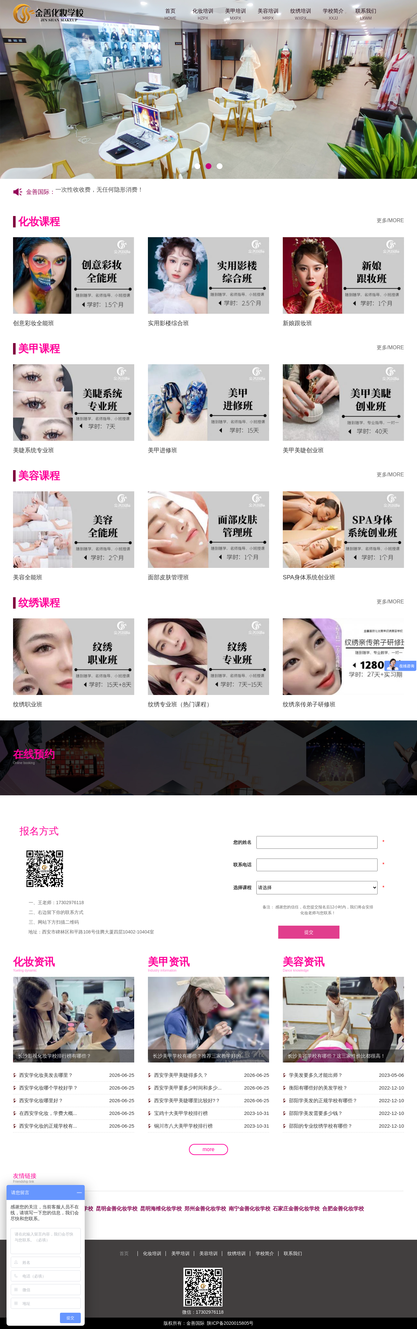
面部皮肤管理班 (168, 577)
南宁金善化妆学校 (249, 1208)
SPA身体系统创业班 (309, 577)
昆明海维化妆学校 (161, 1208)
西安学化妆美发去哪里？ (46, 1075)
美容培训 (208, 1253)
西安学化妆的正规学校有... (48, 1126)
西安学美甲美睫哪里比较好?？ (187, 1100)
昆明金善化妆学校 (116, 1208)
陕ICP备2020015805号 (230, 1323)
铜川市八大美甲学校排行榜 (183, 1126)
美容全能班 (27, 577)
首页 (124, 1253)
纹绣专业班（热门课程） (180, 704)
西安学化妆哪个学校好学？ (48, 1088)
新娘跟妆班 (297, 323)
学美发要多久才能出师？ (316, 1075)
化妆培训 (152, 1253)
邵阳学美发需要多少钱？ (316, 1113)
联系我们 (293, 1253)
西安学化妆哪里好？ (41, 1100)
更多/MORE (390, 220)
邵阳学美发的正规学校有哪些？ (323, 1100)
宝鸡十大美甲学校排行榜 (181, 1113)
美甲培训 (180, 1253)
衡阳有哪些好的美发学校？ (318, 1088)
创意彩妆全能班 (33, 323)
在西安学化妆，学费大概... (48, 1113)
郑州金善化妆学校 (205, 1208)
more (208, 1149)
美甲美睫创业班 (303, 450)
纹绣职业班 (27, 704)
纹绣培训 (236, 1253)
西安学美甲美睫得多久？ (181, 1075)
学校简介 (265, 1253)
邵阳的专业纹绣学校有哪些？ (320, 1126)
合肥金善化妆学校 (343, 1208)
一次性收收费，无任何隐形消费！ (99, 192)
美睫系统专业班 (33, 450)
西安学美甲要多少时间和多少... (188, 1088)
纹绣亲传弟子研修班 (309, 704)
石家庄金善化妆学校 (296, 1208)
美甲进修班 (162, 450)
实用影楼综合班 (168, 323)
